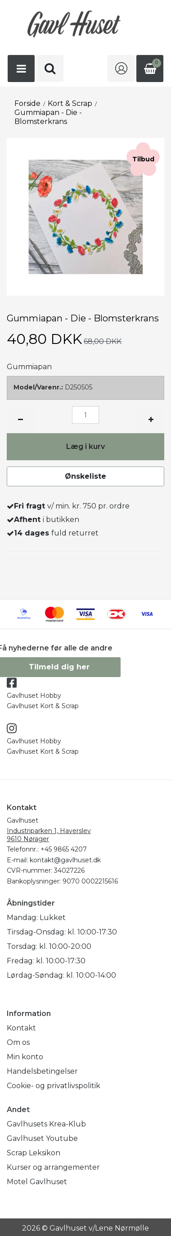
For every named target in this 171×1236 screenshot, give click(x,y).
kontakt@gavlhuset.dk (65, 860)
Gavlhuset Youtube (42, 1138)
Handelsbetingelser (42, 1071)
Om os (18, 1042)
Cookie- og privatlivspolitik (53, 1085)
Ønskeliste (85, 476)
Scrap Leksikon (33, 1153)
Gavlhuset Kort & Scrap (43, 706)
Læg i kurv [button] (85, 446)
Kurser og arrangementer (53, 1167)
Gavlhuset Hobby (34, 695)
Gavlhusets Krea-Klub (46, 1124)
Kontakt (21, 1028)
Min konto (25, 1057)
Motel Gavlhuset (37, 1181)
